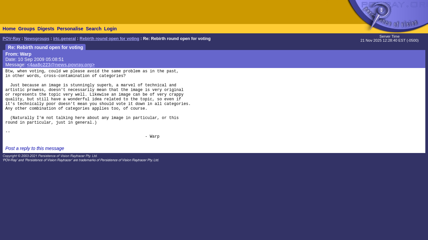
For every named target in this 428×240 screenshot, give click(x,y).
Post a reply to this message (34, 148)
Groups (26, 28)
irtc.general (64, 38)
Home (9, 28)
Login (110, 28)
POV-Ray (11, 38)
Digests (46, 28)
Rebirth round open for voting (109, 38)
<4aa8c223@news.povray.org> (61, 64)
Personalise (70, 28)
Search (94, 28)
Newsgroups (36, 38)
